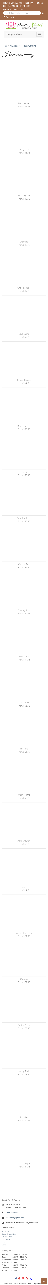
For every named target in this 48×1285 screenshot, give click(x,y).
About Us (5, 1231)
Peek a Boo (24, 656)
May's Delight (24, 1163)
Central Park (24, 564)
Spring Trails (24, 1071)
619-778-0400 (23, 6)
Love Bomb (24, 333)
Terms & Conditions (9, 1234)
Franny (24, 472)
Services (5, 1245)
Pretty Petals (24, 1025)
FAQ (3, 1242)
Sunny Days (24, 149)
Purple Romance (24, 287)
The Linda (24, 702)
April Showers (24, 840)
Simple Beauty (24, 380)
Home (4, 46)
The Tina (24, 748)
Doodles (24, 1117)
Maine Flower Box (24, 933)
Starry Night (24, 794)
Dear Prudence (24, 518)
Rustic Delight (24, 426)
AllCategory (15, 46)
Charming (24, 241)
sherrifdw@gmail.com (13, 9)
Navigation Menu (14, 34)
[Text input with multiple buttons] (22, 13)
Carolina (24, 979)
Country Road (24, 610)
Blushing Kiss (24, 195)
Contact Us (6, 1239)
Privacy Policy (7, 1237)
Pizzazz (24, 887)
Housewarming (29, 46)
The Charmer (24, 103)
